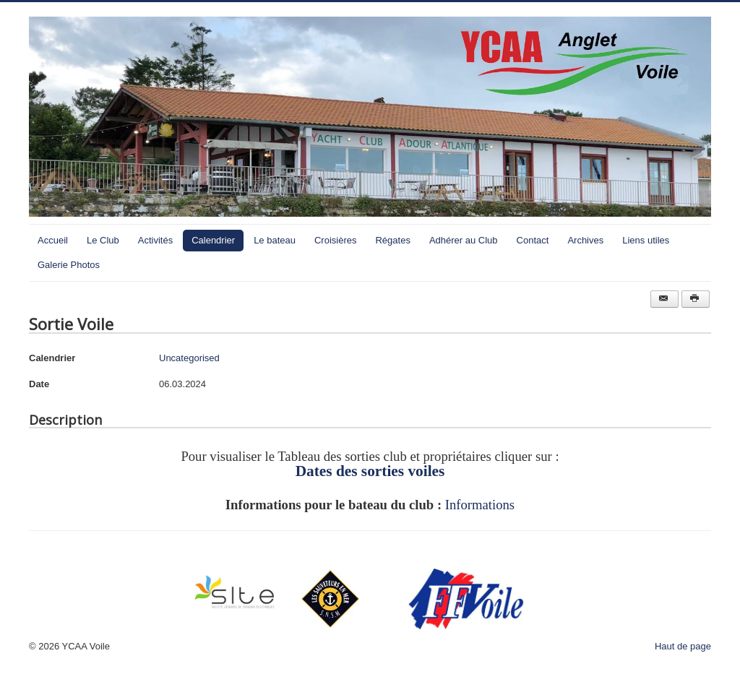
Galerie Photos (69, 264)
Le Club (103, 240)
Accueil (53, 240)
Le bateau (275, 240)
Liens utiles (645, 240)
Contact (533, 240)
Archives (585, 240)
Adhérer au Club (463, 240)
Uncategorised (189, 358)
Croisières (335, 240)
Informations (480, 504)
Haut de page (683, 646)
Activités (155, 240)
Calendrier (213, 240)
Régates (392, 240)
